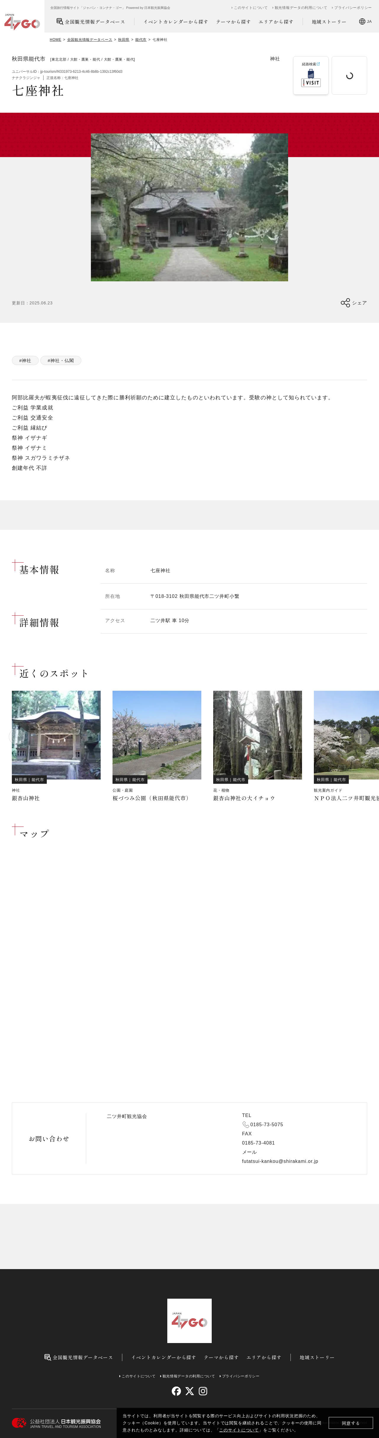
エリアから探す (276, 21)
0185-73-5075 (266, 1124)
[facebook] (176, 1391)
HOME (55, 39)
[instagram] (203, 1391)
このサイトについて (239, 1430)
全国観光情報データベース (90, 21)
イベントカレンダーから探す (175, 21)
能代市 (141, 39)
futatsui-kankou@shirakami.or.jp (280, 1161)
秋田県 (123, 39)
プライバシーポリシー (353, 7)
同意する (351, 1423)
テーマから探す (233, 21)
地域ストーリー (329, 21)
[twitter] (189, 1391)
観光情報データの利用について (301, 7)
